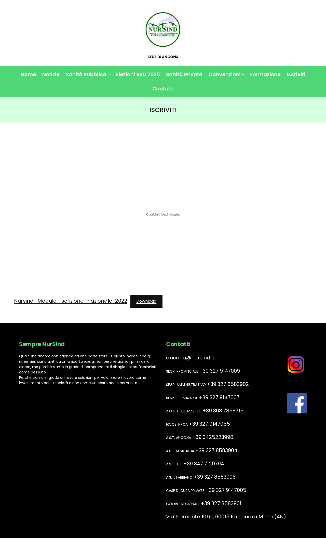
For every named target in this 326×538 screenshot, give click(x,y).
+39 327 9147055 (209, 423)
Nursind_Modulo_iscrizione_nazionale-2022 (70, 300)
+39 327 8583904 (216, 450)
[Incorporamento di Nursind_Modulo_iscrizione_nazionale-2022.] (163, 214)
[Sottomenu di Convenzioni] (243, 74)
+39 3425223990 (212, 437)
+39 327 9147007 (219, 397)
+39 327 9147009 (219, 370)
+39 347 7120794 (203, 463)
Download (146, 301)
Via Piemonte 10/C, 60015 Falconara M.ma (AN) (226, 516)
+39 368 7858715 (222, 410)
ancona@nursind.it (190, 357)
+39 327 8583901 (221, 503)
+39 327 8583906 (215, 476)
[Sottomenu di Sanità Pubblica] (108, 74)
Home (28, 74)
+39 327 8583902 (228, 384)
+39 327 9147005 (225, 490)
